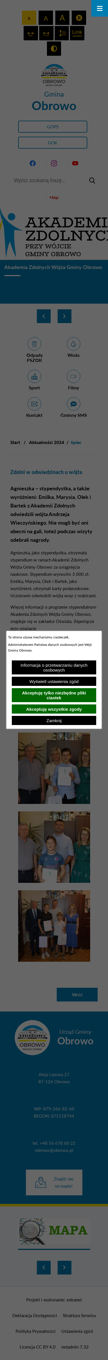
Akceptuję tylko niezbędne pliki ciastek (54, 695)
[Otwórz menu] (99, 8)
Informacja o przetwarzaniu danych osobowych (54, 667)
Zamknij (54, 720)
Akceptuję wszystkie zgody (54, 709)
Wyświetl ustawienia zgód (54, 681)
